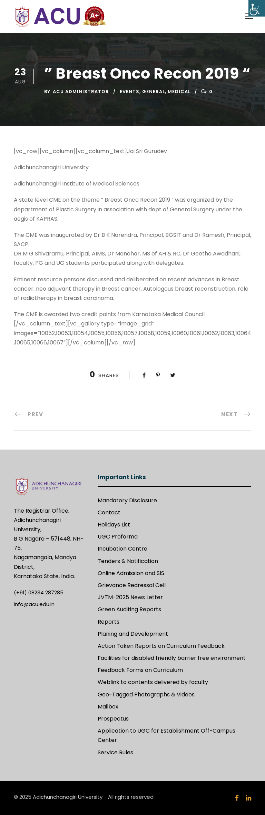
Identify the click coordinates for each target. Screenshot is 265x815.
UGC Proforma (118, 537)
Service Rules (115, 752)
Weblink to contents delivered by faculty (153, 682)
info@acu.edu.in (34, 604)
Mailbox (108, 707)
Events (129, 91)
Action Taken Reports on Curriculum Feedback (161, 646)
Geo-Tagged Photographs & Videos (146, 694)
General (153, 91)
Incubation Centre (122, 549)
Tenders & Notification (128, 561)
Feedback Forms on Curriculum (140, 670)
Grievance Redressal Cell (132, 585)
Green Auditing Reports (129, 609)
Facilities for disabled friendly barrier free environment (172, 658)
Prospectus (113, 719)
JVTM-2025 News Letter (130, 597)
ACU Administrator (81, 91)
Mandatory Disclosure (127, 500)
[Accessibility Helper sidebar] (256, 8)
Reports (108, 622)
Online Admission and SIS (131, 573)
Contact (109, 512)
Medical (179, 91)
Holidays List (114, 525)
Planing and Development (133, 634)
